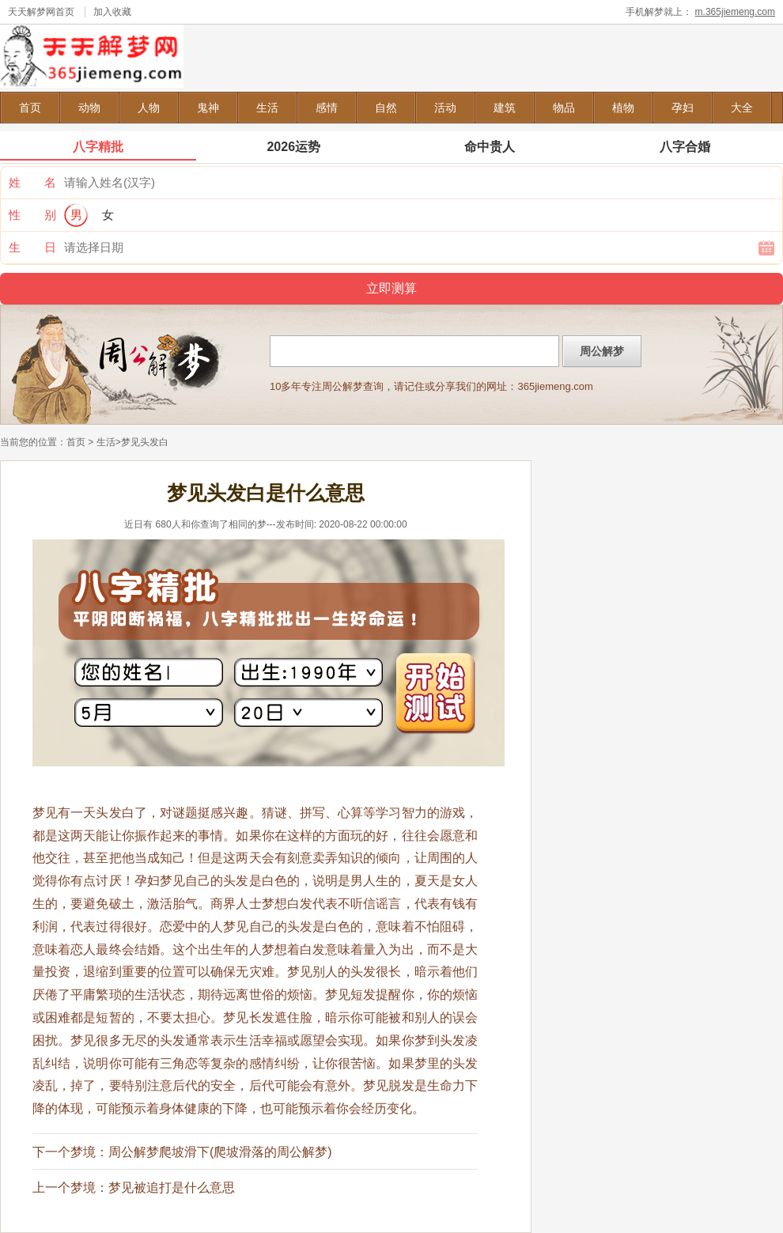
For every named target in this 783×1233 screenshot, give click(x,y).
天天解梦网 (31, 11)
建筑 (505, 107)
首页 (30, 107)
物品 (564, 107)
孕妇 (682, 107)
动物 (89, 107)
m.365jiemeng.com (735, 11)
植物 (623, 107)
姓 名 (32, 182)
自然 (386, 107)
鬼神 (208, 107)
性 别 (32, 214)
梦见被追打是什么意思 (171, 1187)
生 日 (32, 247)
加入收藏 (112, 11)
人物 (149, 107)
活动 (445, 107)
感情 (327, 107)
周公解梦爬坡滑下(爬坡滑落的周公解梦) (220, 1152)
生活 (267, 107)
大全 (742, 107)
